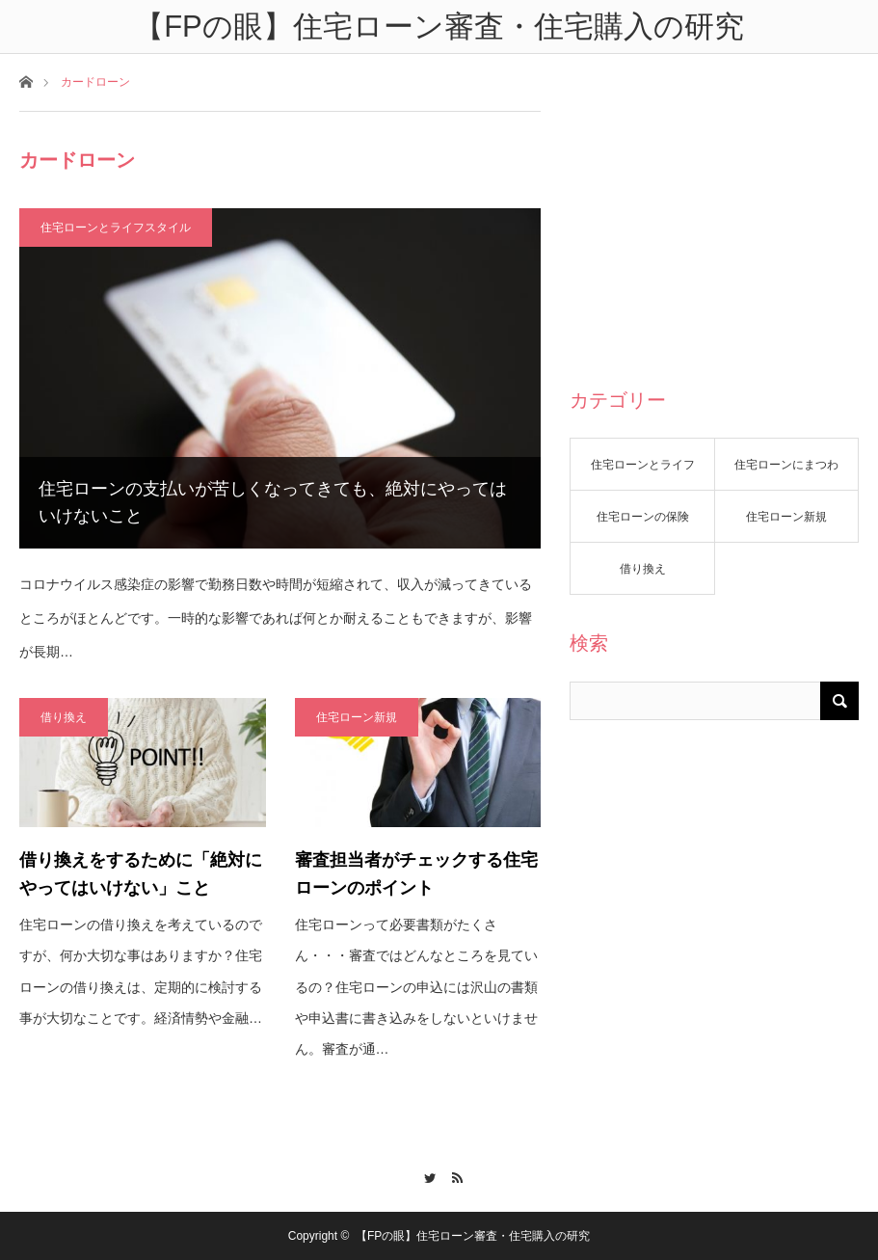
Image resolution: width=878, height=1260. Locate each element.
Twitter (424, 1175)
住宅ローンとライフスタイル (115, 227)
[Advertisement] (714, 231)
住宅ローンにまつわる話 (786, 474)
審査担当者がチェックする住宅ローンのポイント (416, 874)
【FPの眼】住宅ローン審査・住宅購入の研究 (473, 1236)
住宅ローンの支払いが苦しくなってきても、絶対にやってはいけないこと (273, 502)
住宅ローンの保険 (643, 516)
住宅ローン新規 (356, 717)
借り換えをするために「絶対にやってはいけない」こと (140, 874)
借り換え (63, 717)
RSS (453, 1175)
